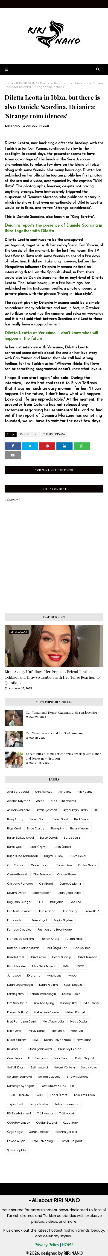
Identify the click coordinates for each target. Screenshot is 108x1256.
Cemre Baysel (17, 874)
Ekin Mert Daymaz (19, 911)
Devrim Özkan (16, 893)
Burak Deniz (72, 838)
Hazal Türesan (87, 957)
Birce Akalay (35, 828)
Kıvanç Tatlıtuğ (17, 1012)
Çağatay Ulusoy (18, 1123)
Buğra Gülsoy (53, 856)
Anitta (40, 801)
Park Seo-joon (38, 1058)
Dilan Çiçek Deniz (69, 893)
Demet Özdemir (70, 884)
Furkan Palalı (74, 939)
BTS (96, 810)
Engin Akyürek (63, 920)
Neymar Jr (14, 1049)
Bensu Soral (37, 819)
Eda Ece (75, 902)
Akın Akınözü (43, 792)
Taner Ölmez (58, 1095)
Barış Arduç (15, 819)
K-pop (72, 975)
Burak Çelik (14, 847)
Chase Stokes (66, 874)
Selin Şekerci (39, 1067)
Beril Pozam (82, 819)
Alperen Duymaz (18, 801)
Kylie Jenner (91, 1003)
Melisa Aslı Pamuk (46, 1012)
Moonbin (77, 1031)
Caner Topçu (40, 865)
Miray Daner (37, 1031)
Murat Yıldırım (16, 1040)
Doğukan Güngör (19, 902)
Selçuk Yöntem (64, 1067)
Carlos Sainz (87, 865)
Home (9, 83)
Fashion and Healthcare (55, 929)
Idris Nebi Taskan (44, 966)
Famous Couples (19, 929)
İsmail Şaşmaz (71, 1141)
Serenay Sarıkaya (19, 1077)
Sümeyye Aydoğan (20, 1086)
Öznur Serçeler (39, 1132)
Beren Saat (60, 819)
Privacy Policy (47, 1244)
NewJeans (84, 1040)
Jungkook (14, 975)
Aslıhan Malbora (18, 810)
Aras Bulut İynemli (63, 801)
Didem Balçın (41, 893)
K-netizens (54, 975)
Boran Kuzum (79, 828)
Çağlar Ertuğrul (46, 1123)
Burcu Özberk (62, 847)
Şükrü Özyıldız (16, 1150)
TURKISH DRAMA (26, 83)
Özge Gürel (70, 1123)
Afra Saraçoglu (18, 792)
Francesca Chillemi (21, 939)
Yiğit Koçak (66, 1113)
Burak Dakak (49, 838)
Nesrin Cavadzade (57, 1040)
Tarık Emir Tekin (84, 1095)
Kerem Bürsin (71, 994)
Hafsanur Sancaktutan (23, 948)
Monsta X (58, 1031)
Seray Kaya (89, 1067)
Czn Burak (46, 884)
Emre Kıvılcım (16, 920)
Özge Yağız (15, 1132)
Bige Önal (14, 828)
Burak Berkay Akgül (20, 838)
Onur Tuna (14, 1058)
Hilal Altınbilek (16, 966)
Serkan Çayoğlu (49, 1077)
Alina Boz (64, 792)
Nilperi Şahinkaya (40, 1049)
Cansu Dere (63, 865)
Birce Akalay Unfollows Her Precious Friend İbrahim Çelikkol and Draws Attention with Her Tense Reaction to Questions (52, 677)
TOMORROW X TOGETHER (57, 1086)
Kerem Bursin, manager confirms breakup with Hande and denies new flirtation (63, 756)
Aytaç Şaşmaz (46, 810)
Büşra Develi (78, 856)
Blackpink (57, 828)
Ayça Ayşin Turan (75, 810)
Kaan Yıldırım (48, 985)
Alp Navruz (85, 792)
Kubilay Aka (68, 1003)
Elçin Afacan (46, 911)
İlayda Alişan (16, 1141)
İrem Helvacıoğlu (43, 1141)
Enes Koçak (40, 920)
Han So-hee (81, 948)
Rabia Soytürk (85, 1058)
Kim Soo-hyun (17, 1003)
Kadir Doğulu (73, 985)
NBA (35, 1040)
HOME (67, 1244)
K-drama (34, 975)
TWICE (39, 1095)
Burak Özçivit (38, 847)
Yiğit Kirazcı (45, 1113)
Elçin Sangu (70, 911)
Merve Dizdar (79, 1021)
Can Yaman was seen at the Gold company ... (56, 733)
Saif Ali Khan (16, 1067)
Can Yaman (29, 434)
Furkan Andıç (50, 939)
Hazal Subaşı (61, 957)
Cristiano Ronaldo (20, 884)
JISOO (80, 966)
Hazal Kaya (38, 957)
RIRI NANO (13, 126)
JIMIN (66, 966)
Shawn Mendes (77, 1077)
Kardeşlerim (15, 994)
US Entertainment (19, 1113)
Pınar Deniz (61, 1058)
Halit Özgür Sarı (56, 948)
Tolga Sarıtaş (38, 1104)
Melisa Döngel (75, 1012)
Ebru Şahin (56, 902)
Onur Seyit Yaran (69, 1049)
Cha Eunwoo (42, 874)
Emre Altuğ (92, 911)
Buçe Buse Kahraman (22, 856)
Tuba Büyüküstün (67, 1104)
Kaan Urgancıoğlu (20, 985)
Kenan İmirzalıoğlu (43, 994)
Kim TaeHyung (44, 1003)
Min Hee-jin (15, 1031)
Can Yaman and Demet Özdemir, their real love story (62, 712)
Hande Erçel (15, 957)
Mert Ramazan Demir (22, 1021)
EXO (40, 902)
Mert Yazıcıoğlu (53, 1021)
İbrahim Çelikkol (66, 1132)
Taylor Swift (15, 1104)
